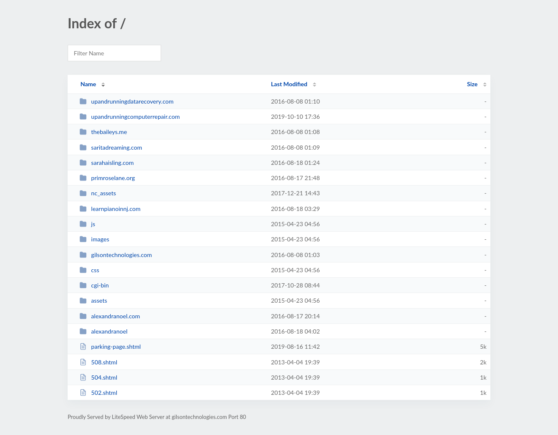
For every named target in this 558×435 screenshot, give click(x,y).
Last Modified (289, 84)
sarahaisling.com (106, 162)
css (89, 270)
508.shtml (98, 362)
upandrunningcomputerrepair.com (129, 116)
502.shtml (98, 392)
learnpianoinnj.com (109, 208)
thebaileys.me (103, 131)
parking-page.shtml (110, 346)
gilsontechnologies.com (115, 254)
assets (93, 300)
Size (472, 84)
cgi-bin (94, 285)
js (87, 223)
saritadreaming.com (110, 147)
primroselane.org (107, 177)
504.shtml (98, 377)
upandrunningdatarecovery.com (126, 101)
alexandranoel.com (109, 316)
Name (88, 84)
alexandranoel (103, 331)
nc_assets (97, 193)
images (94, 239)
